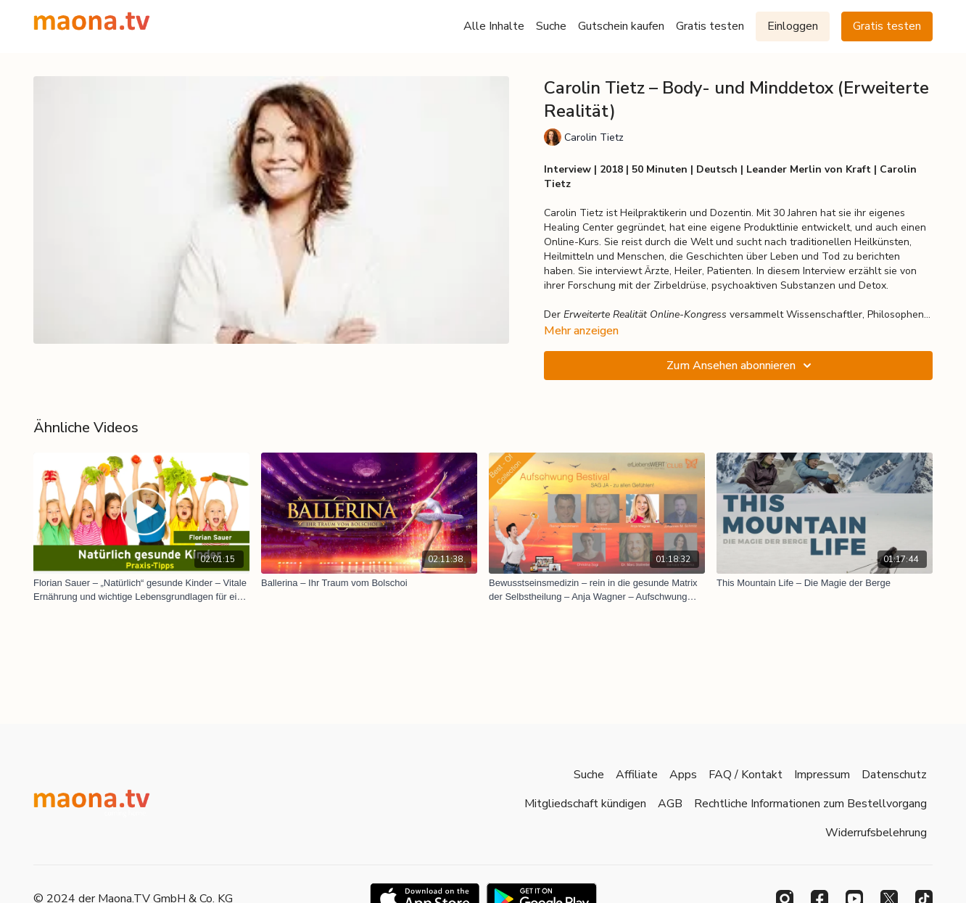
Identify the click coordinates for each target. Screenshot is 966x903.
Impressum (822, 775)
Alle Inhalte (493, 26)
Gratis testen (710, 26)
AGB (670, 804)
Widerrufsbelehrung (876, 833)
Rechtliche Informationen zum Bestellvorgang (810, 804)
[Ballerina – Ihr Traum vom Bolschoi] (369, 583)
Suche (551, 26)
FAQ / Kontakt (746, 775)
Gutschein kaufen (621, 26)
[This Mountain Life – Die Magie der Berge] (825, 583)
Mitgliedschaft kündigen (585, 804)
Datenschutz (894, 775)
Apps (683, 775)
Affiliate (637, 775)
